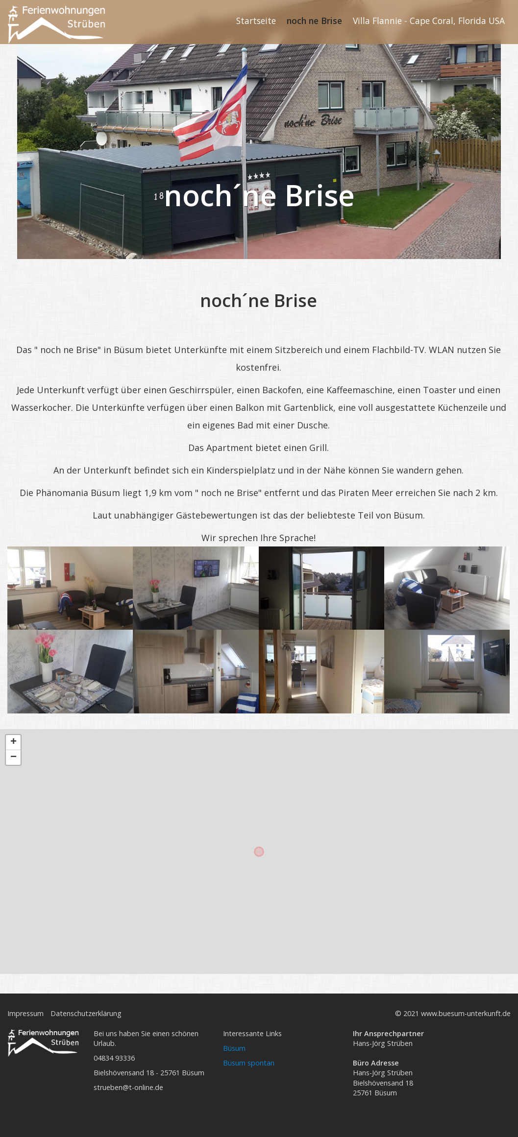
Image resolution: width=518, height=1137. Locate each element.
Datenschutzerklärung (86, 1013)
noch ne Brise (314, 20)
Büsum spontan (248, 1062)
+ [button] (13, 742)
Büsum (234, 1048)
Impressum (25, 1013)
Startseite (256, 20)
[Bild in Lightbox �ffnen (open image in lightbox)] (70, 588)
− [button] (13, 757)
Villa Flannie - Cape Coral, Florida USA (429, 20)
